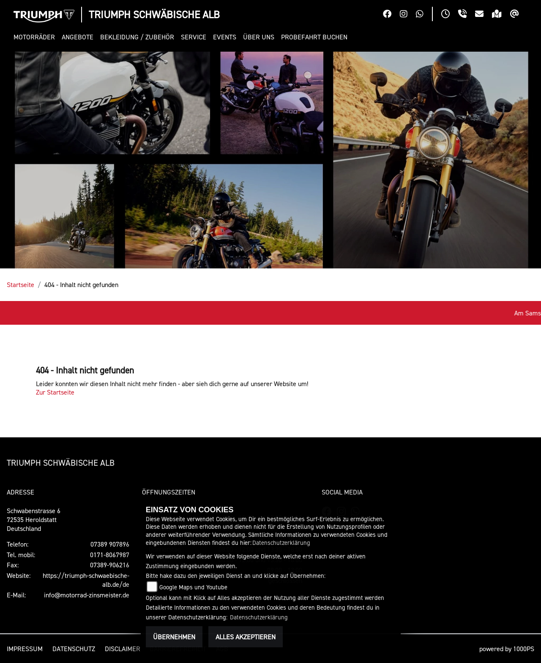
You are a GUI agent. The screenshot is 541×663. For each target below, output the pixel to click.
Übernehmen (174, 637)
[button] (36, 37)
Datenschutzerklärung (281, 542)
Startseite (20, 284)
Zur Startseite (55, 392)
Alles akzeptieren (246, 637)
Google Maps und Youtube (193, 587)
